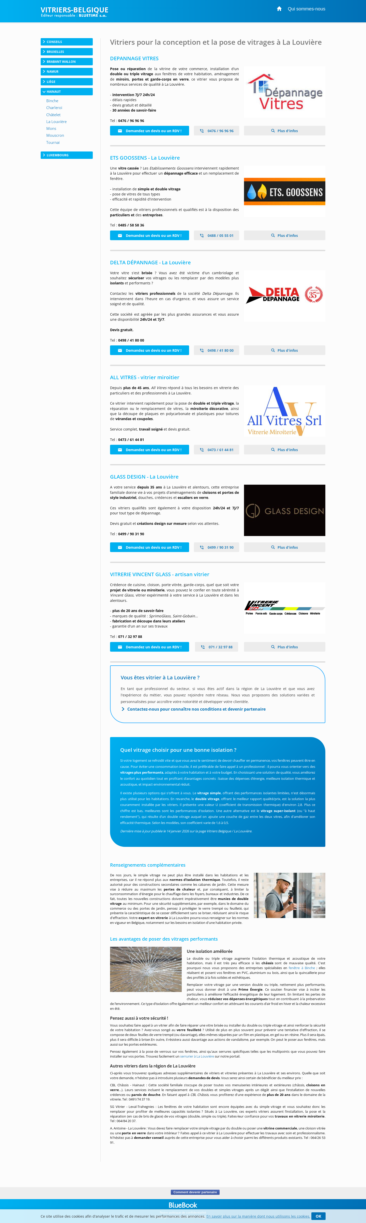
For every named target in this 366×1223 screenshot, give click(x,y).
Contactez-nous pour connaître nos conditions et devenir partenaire (196, 709)
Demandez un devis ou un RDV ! (149, 130)
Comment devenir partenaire (195, 1192)
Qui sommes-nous (306, 8)
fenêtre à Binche (302, 968)
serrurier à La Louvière (197, 1056)
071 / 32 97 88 (217, 647)
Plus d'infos (287, 130)
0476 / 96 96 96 (217, 130)
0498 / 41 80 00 (217, 350)
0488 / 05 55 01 (217, 235)
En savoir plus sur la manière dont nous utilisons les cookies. (258, 1216)
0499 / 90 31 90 (217, 547)
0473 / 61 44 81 (217, 449)
